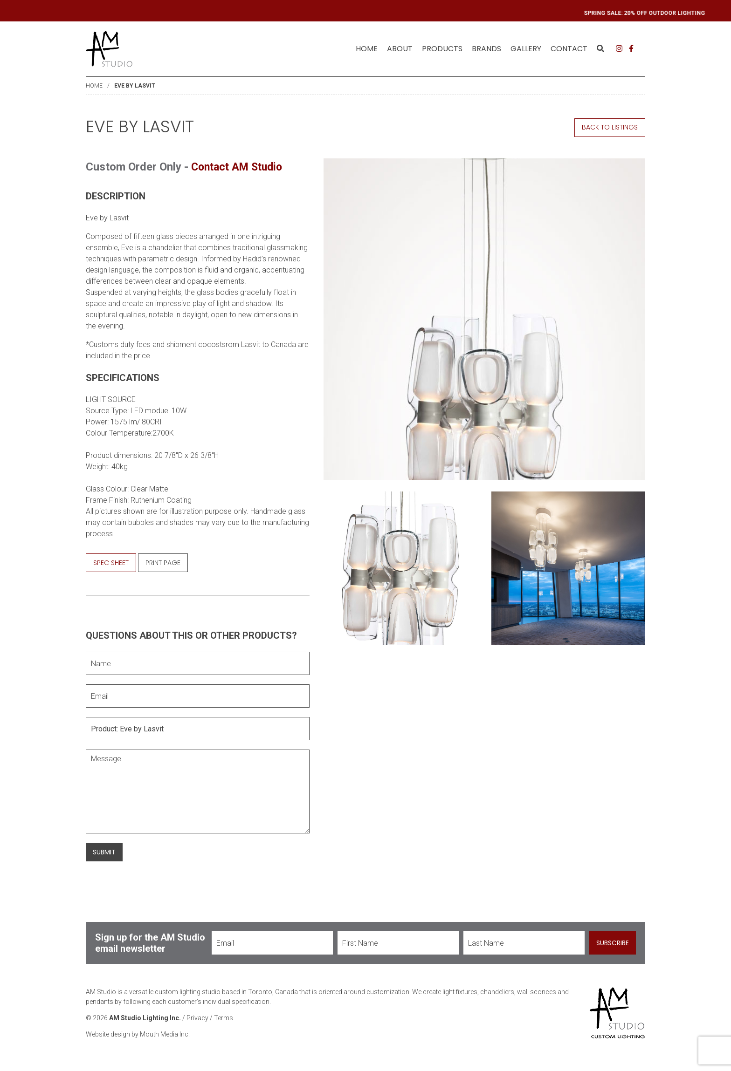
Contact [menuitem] (569, 48)
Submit (104, 851)
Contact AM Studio (239, 166)
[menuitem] (367, 49)
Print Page (162, 562)
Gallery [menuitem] (525, 48)
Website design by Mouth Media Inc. (138, 1034)
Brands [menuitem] (486, 48)
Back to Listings (610, 127)
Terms (223, 1018)
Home (367, 48)
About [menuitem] (400, 48)
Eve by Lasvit (134, 85)
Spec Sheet (111, 562)
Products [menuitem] (442, 48)
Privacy (197, 1018)
